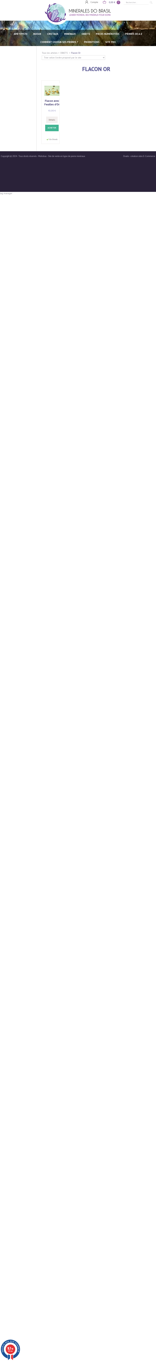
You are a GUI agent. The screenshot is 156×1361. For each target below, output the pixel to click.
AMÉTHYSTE (20, 33)
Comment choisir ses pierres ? (59, 42)
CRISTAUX (52, 33)
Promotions (91, 42)
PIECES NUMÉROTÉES (107, 33)
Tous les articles (50, 52)
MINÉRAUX (70, 33)
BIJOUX (37, 33)
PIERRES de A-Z (133, 33)
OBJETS (86, 33)
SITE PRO (110, 42)
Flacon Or (76, 52)
